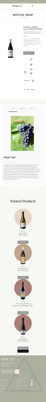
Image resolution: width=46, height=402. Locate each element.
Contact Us (19, 380)
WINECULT (4, 380)
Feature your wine (22, 385)
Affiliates (19, 383)
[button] (32, 6)
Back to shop (23, 351)
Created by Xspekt (15, 395)
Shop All (4, 388)
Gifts (2, 383)
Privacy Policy (16, 397)
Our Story (34, 389)
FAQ (17, 388)
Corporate (4, 385)
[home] (17, 6)
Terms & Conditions (5, 397)
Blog (32, 386)
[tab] (13, 109)
